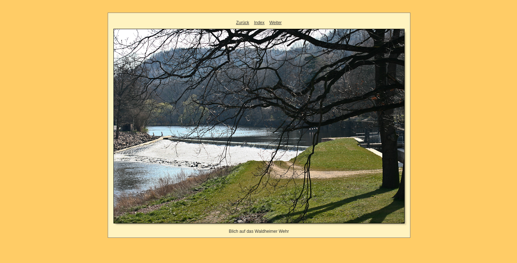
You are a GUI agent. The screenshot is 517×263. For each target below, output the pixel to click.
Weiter (275, 22)
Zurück (242, 22)
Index (259, 22)
